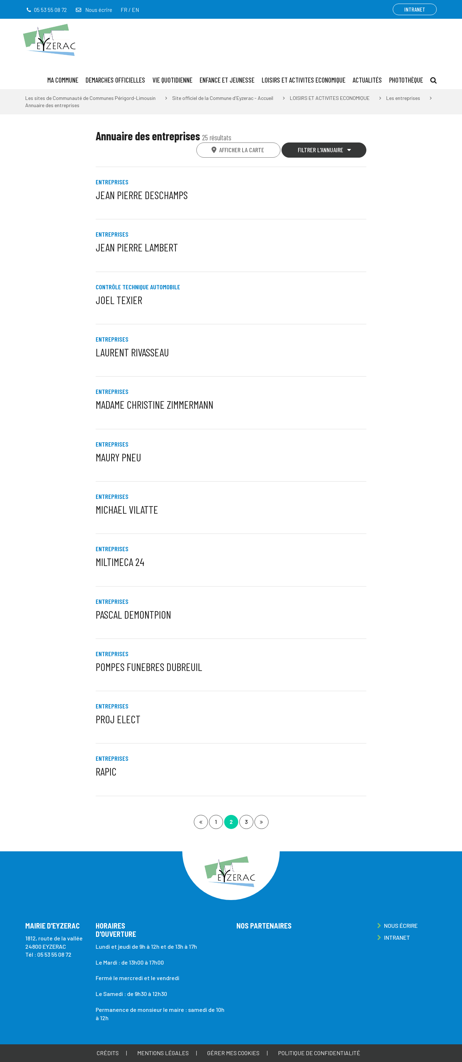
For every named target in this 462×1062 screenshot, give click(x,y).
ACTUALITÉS (367, 80)
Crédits (108, 1052)
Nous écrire (93, 9)
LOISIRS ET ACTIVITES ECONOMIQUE (303, 80)
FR (124, 9)
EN (135, 9)
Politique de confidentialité (319, 1052)
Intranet (414, 9)
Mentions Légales (163, 1052)
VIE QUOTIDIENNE (172, 80)
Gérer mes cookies (233, 1052)
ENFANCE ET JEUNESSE (227, 80)
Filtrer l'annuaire (324, 150)
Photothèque (406, 80)
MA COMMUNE (62, 80)
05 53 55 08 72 (54, 954)
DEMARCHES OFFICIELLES (115, 80)
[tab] (238, 150)
